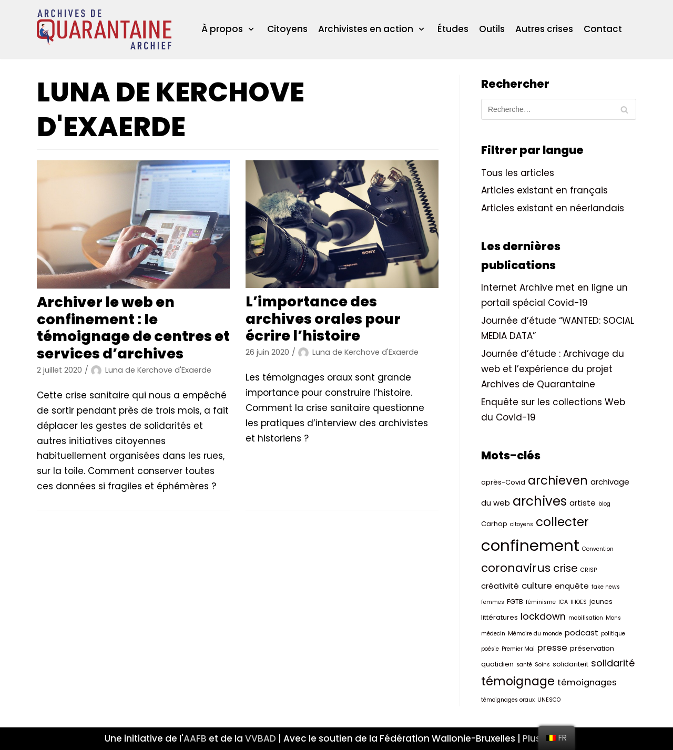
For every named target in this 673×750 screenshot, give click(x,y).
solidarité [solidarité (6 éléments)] (613, 663)
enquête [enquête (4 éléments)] (572, 585)
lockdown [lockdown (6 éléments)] (543, 616)
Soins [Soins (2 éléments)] (542, 665)
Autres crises (544, 29)
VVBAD (260, 738)
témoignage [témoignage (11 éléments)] (518, 681)
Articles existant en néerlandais (552, 208)
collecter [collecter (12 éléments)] (562, 521)
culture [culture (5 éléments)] (537, 586)
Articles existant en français (544, 190)
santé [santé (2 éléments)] (524, 665)
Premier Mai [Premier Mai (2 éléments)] (518, 649)
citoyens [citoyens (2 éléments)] (521, 524)
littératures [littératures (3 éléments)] (499, 617)
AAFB (195, 738)
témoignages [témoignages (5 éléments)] (587, 682)
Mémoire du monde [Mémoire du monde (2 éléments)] (535, 634)
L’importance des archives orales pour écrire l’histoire (323, 318)
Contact (603, 29)
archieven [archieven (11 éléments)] (558, 480)
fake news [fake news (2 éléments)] (606, 587)
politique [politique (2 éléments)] (613, 634)
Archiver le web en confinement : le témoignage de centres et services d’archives (133, 327)
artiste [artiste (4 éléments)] (582, 502)
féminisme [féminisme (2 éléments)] (541, 602)
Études (452, 29)
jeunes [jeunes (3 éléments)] (601, 602)
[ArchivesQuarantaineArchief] (104, 29)
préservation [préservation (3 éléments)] (592, 648)
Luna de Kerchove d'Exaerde (158, 370)
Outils (492, 29)
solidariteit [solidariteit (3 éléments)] (570, 664)
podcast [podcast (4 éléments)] (581, 632)
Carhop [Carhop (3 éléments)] (494, 524)
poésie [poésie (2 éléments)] (490, 649)
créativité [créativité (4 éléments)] (500, 585)
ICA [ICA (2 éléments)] (563, 602)
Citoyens (287, 29)
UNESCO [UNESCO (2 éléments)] (548, 700)
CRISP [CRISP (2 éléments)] (588, 570)
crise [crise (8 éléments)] (565, 568)
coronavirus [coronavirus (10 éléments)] (515, 568)
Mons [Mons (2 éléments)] (613, 618)
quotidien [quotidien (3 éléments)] (497, 664)
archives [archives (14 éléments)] (540, 501)
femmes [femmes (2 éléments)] (492, 602)
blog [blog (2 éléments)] (604, 504)
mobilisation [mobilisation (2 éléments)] (585, 618)
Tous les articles (517, 173)
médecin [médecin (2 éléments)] (493, 634)
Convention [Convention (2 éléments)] (598, 549)
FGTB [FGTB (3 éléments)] (515, 602)
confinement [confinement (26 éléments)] (530, 545)
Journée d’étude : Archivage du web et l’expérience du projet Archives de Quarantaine (552, 369)
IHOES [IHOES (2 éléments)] (578, 602)
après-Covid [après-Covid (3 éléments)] (503, 482)
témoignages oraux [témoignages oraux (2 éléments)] (508, 700)
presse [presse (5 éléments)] (552, 648)
